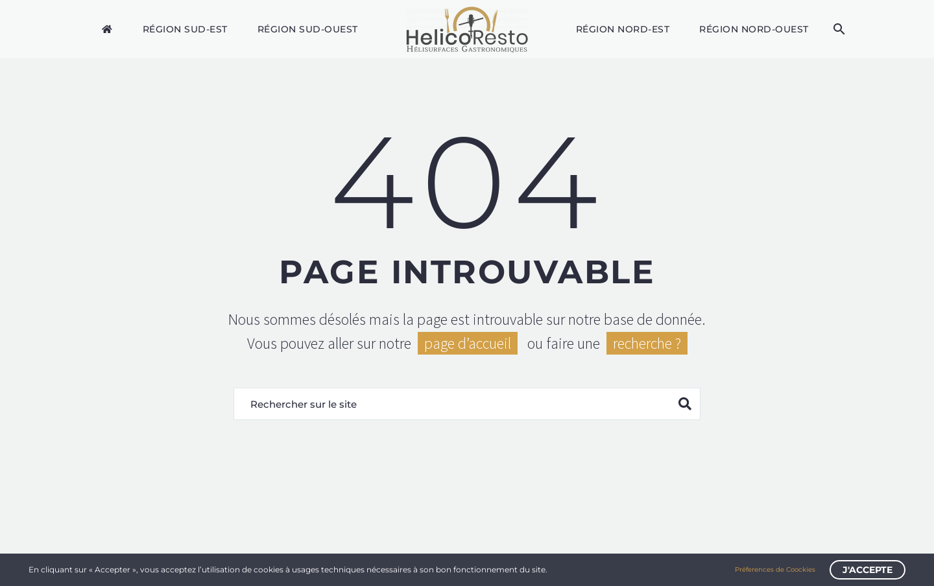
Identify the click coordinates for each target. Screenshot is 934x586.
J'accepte (867, 570)
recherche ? (647, 343)
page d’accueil (467, 343)
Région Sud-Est (185, 29)
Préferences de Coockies (775, 569)
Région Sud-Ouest (307, 29)
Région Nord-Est (623, 29)
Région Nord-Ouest (754, 29)
